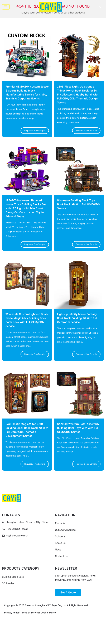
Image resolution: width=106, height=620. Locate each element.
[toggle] (6, 6)
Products (60, 523)
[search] (100, 6)
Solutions (60, 536)
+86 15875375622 (17, 529)
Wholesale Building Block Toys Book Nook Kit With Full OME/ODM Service (78, 204)
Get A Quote (68, 592)
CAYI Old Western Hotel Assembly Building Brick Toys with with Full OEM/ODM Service (78, 428)
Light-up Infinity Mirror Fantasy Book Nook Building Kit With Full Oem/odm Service (77, 318)
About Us (60, 543)
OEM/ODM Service (65, 530)
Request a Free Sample (34, 130)
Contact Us (61, 556)
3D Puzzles (8, 583)
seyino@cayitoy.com (17, 535)
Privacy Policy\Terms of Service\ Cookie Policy (30, 612)
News (58, 549)
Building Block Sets (13, 577)
